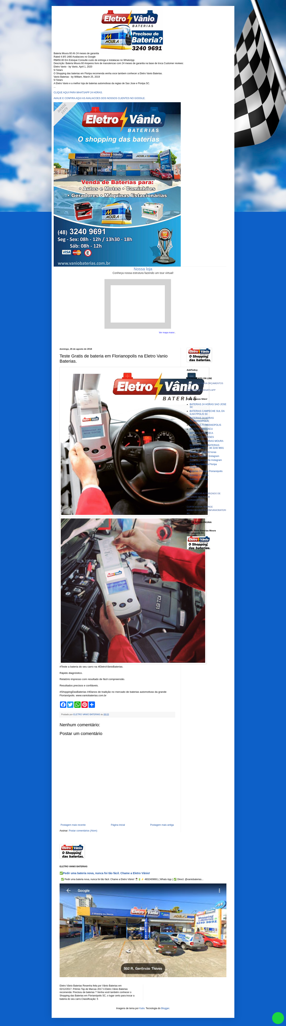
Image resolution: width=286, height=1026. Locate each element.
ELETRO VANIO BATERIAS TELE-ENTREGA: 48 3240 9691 (207, 446)
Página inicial (118, 825)
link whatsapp (278, 1018)
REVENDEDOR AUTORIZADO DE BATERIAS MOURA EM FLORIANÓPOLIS (203, 496)
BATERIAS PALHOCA (201, 433)
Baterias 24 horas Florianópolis (206, 471)
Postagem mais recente (73, 825)
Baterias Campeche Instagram (206, 460)
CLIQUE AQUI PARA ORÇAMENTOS (205, 383)
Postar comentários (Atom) (83, 830)
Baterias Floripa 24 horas (203, 452)
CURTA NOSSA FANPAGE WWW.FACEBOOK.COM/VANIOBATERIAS (206, 510)
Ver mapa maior (167, 332)
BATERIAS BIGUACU (201, 429)
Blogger (165, 1008)
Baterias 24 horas (199, 475)
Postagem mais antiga (162, 825)
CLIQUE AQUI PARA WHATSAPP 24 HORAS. (78, 92)
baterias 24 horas (199, 479)
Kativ (142, 1008)
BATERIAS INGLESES (202, 437)
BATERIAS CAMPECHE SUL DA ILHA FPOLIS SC (207, 412)
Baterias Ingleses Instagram (204, 456)
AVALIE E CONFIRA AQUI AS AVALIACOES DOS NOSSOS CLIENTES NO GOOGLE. (99, 98)
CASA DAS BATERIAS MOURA (206, 441)
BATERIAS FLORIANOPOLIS (205, 425)
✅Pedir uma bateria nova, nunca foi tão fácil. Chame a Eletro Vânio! (105, 873)
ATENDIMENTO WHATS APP (201, 390)
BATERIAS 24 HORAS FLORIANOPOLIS (202, 419)
